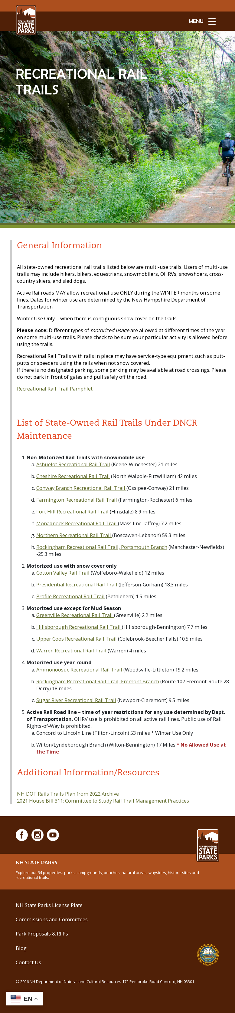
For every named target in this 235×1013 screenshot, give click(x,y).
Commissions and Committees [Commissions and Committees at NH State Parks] (52, 919)
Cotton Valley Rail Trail (63, 572)
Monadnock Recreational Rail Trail (77, 523)
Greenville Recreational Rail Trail (75, 615)
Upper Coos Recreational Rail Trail (76, 638)
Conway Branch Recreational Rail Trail (81, 487)
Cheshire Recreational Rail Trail (73, 476)
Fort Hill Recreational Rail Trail (72, 511)
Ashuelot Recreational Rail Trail (73, 464)
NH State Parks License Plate (49, 905)
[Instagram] (37, 835)
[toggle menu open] (202, 21)
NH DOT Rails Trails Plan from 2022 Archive (68, 793)
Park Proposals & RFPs (42, 933)
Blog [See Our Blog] (21, 948)
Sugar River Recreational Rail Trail (76, 700)
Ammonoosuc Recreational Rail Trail (79, 669)
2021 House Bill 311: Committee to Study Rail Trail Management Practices (103, 800)
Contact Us (28, 962)
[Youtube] (53, 835)
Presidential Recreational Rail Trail (76, 584)
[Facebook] (22, 835)
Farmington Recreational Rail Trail (76, 499)
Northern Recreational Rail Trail (74, 535)
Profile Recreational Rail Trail (70, 596)
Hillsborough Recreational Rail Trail (79, 626)
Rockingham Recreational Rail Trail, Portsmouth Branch (101, 546)
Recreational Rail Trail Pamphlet (55, 388)
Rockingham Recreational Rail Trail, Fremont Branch (97, 681)
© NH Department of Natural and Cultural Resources (105, 981)
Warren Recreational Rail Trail (71, 650)
